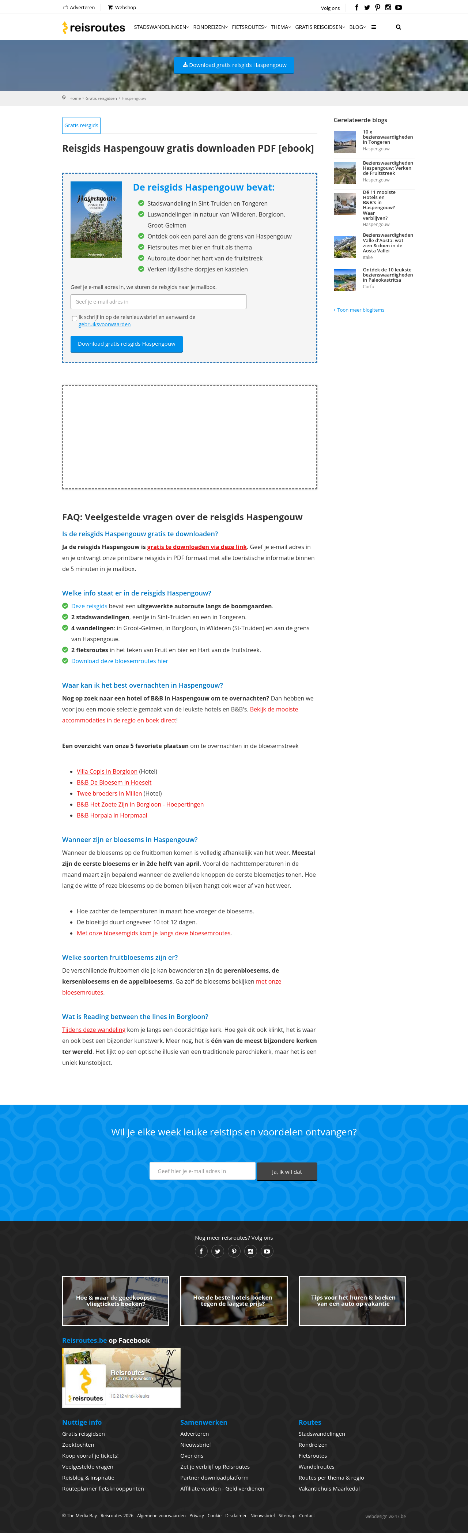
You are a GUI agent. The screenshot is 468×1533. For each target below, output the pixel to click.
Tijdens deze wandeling (93, 1030)
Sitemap (287, 1516)
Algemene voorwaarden (161, 1516)
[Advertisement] (189, 437)
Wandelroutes (317, 1466)
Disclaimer (236, 1516)
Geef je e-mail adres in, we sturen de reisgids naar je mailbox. (143, 286)
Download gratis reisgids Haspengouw (234, 64)
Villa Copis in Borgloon (107, 771)
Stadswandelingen (162, 26)
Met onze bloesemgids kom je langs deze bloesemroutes (153, 933)
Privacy (196, 1516)
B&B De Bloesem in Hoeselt (114, 782)
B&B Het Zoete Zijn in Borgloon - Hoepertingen (140, 804)
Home (75, 98)
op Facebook (106, 1340)
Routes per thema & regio (331, 1477)
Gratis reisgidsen (320, 26)
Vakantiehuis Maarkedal (329, 1488)
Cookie (215, 1516)
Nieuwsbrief (195, 1444)
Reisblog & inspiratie (88, 1477)
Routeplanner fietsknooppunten (103, 1488)
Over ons (191, 1455)
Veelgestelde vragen (87, 1466)
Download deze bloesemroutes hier (119, 661)
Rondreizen (211, 26)
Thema (281, 26)
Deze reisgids (89, 606)
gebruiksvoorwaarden (105, 324)
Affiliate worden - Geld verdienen (222, 1488)
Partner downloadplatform (214, 1477)
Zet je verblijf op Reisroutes (215, 1466)
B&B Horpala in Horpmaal (112, 815)
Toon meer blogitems (361, 310)
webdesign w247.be (386, 1516)
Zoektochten (78, 1444)
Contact (307, 1516)
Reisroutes (93, 27)
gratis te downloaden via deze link (197, 547)
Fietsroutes (250, 26)
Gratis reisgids (81, 125)
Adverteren (78, 7)
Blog (358, 26)
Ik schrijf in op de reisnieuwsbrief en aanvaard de (137, 320)
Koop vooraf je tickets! (90, 1455)
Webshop (121, 7)
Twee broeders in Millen (109, 793)
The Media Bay (82, 1516)
